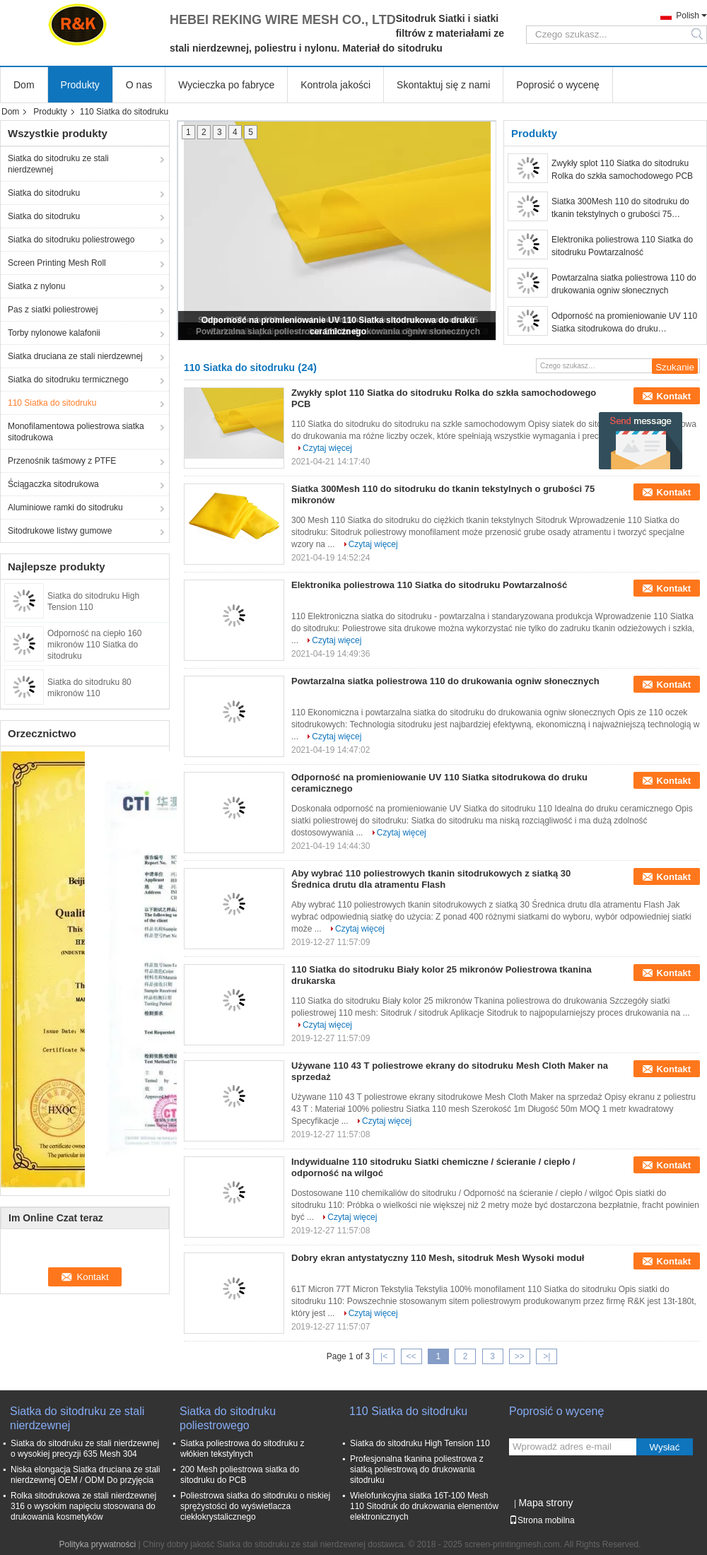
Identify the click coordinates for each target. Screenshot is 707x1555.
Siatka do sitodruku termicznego (68, 380)
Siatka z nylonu (36, 286)
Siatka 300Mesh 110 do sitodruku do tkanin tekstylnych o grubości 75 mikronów (620, 208)
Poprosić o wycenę (558, 84)
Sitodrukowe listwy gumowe (60, 531)
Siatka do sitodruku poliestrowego (71, 240)
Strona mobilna (542, 1520)
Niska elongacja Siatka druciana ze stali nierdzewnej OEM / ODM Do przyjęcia (85, 1475)
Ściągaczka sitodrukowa (53, 484)
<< (411, 1356)
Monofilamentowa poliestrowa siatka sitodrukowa (76, 431)
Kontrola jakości (335, 84)
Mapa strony (545, 1502)
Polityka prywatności (97, 1544)
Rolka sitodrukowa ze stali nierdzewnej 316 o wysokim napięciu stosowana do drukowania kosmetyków (83, 1506)
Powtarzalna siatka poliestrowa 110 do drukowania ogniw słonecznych (623, 284)
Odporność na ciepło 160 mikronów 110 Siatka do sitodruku (94, 644)
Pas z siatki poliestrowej (53, 310)
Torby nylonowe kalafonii (54, 333)
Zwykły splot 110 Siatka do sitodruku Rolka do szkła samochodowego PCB (622, 169)
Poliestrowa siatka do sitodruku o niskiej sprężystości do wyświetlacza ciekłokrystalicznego (255, 1506)
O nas (139, 84)
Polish (687, 15)
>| (546, 1356)
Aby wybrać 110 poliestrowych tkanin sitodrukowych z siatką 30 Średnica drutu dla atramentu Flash (431, 879)
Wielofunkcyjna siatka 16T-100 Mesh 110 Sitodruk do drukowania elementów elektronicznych (424, 1506)
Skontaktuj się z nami (443, 84)
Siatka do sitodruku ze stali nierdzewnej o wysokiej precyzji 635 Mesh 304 (85, 1448)
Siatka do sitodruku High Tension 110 (420, 1443)
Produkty (80, 84)
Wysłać (665, 1447)
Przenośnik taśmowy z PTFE (62, 461)
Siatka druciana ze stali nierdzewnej (75, 356)
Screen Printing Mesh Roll (57, 263)
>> (520, 1356)
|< (383, 1356)
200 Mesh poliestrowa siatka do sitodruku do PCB (239, 1475)
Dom (24, 84)
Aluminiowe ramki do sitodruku (65, 507)
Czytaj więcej (327, 448)
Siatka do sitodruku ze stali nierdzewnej (58, 164)
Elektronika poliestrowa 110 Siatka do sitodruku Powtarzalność (622, 246)
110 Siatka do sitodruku (52, 403)
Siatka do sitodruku (44, 193)
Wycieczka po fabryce (226, 84)
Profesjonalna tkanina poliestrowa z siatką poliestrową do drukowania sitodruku (417, 1469)
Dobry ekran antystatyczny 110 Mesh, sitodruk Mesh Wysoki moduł (437, 1257)
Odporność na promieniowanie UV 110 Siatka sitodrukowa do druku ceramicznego (624, 323)
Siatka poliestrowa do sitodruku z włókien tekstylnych (242, 1448)
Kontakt (674, 396)
